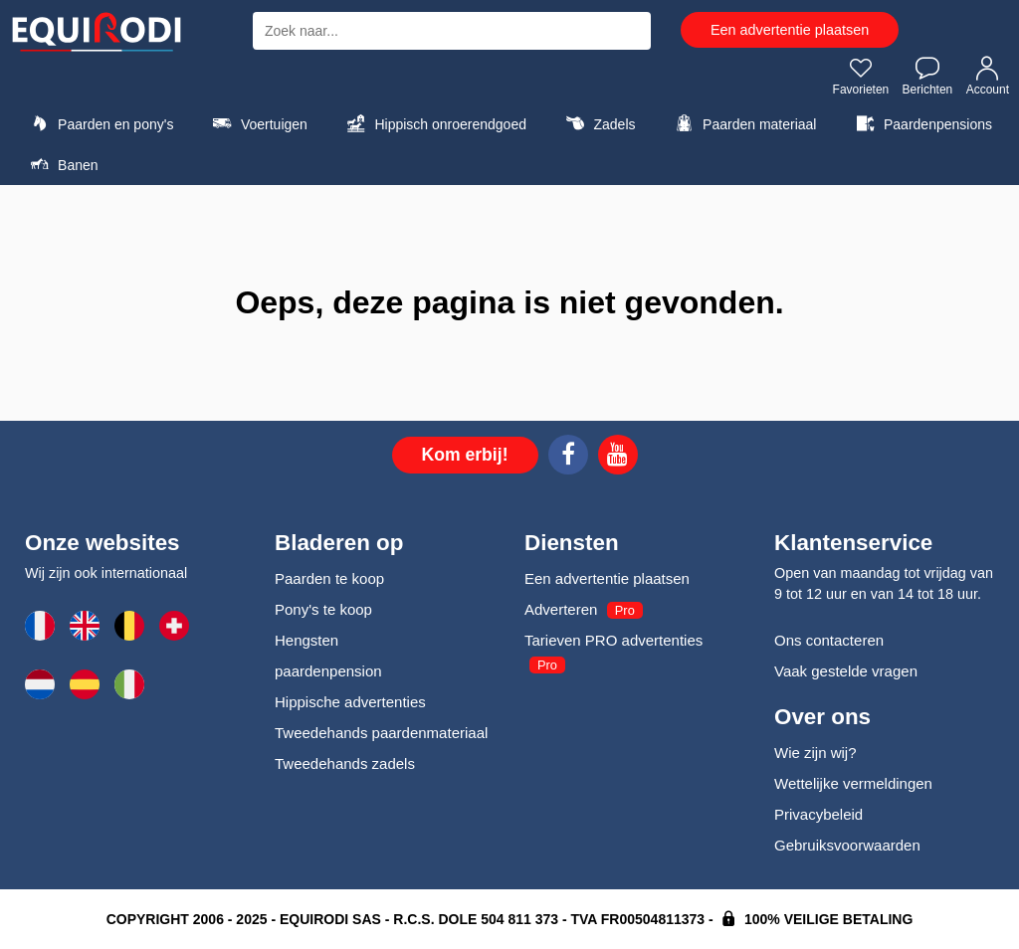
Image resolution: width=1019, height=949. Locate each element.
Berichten (928, 75)
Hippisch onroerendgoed (433, 123)
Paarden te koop (329, 578)
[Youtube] (618, 457)
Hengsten (306, 640)
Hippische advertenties (350, 701)
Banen (62, 164)
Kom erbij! (465, 455)
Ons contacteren (829, 640)
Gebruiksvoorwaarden (847, 845)
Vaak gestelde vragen (845, 671)
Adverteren (560, 609)
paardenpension (328, 671)
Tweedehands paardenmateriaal (381, 732)
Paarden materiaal (743, 123)
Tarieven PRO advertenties (613, 640)
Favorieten (861, 75)
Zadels (597, 123)
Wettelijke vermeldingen (853, 783)
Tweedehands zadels (345, 763)
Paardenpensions (921, 123)
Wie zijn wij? (815, 752)
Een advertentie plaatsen (790, 30)
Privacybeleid (818, 814)
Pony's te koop (323, 609)
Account (987, 75)
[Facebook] (568, 457)
